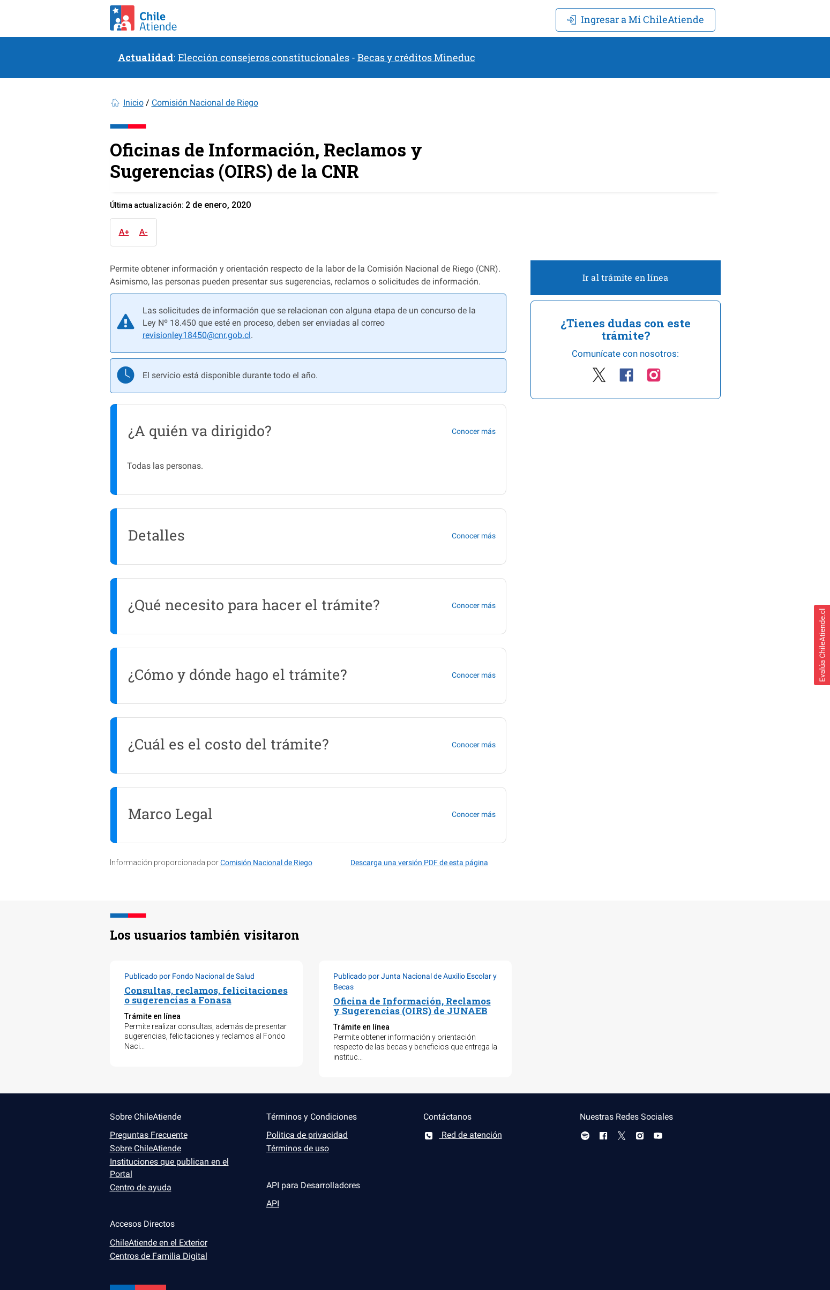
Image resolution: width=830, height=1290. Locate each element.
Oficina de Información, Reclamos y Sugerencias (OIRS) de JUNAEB (412, 1006)
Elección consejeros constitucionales (263, 57)
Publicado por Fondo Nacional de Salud (189, 976)
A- (143, 232)
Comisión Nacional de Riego (205, 103)
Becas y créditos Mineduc (416, 57)
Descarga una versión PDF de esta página (419, 862)
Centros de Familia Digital (158, 1256)
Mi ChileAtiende (635, 19)
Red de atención (462, 1135)
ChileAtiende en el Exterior (158, 1243)
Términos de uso (297, 1148)
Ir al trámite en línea (625, 277)
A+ (124, 232)
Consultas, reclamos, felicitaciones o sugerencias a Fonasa (206, 995)
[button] (822, 645)
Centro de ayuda (140, 1187)
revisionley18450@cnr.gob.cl (197, 335)
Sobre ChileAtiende (145, 1148)
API (272, 1203)
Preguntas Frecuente (149, 1135)
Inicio (133, 103)
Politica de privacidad (307, 1135)
